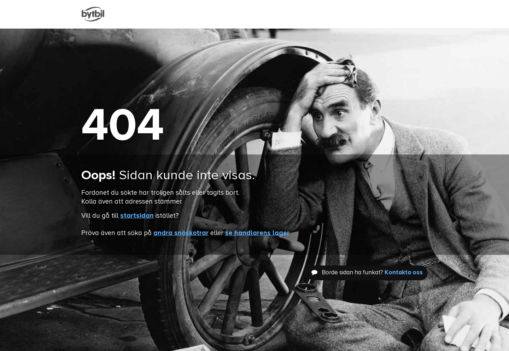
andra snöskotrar (181, 233)
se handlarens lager (257, 233)
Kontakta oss (404, 273)
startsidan (137, 215)
